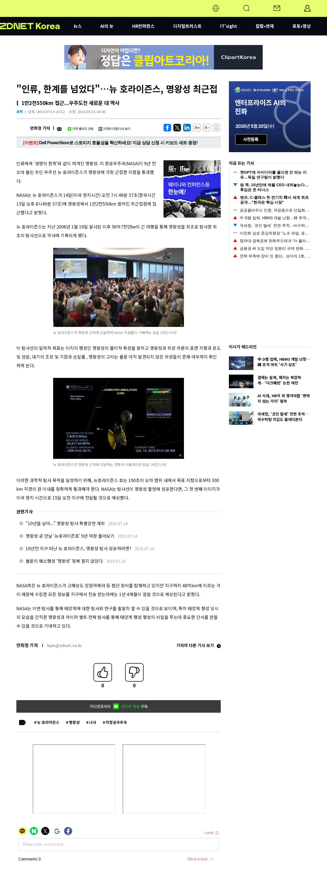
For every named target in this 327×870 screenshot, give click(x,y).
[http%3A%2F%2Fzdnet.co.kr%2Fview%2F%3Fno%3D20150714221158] (187, 127)
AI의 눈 (107, 26)
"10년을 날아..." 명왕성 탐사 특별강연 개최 (65, 523)
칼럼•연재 (265, 26)
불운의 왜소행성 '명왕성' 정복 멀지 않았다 (64, 561)
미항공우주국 (116, 722)
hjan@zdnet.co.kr (64, 645)
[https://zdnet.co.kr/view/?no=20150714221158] (167, 127)
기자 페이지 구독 (80, 128)
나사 (92, 722)
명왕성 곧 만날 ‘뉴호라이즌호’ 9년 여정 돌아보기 (70, 535)
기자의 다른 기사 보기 (198, 645)
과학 (19, 111)
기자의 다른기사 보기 (114, 128)
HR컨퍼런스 (143, 26)
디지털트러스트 (187, 26)
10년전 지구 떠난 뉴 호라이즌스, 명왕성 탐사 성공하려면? (78, 548)
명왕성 (74, 722)
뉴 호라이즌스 (48, 722)
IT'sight (228, 26)
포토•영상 (301, 26)
